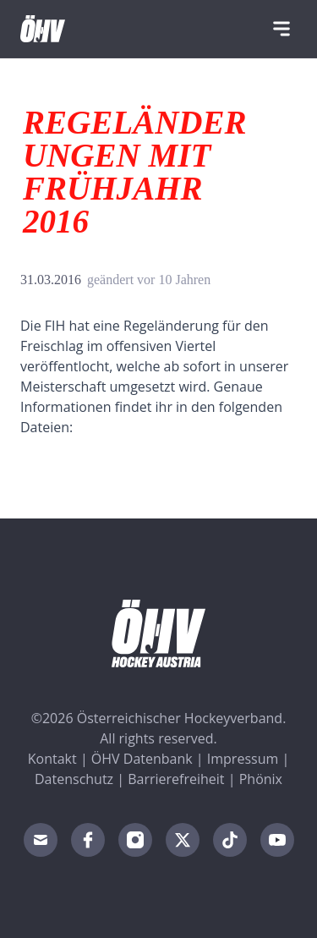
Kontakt (52, 758)
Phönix (260, 779)
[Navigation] (281, 28)
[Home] (42, 28)
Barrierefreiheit (176, 779)
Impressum (242, 758)
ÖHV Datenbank (142, 758)
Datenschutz (74, 779)
